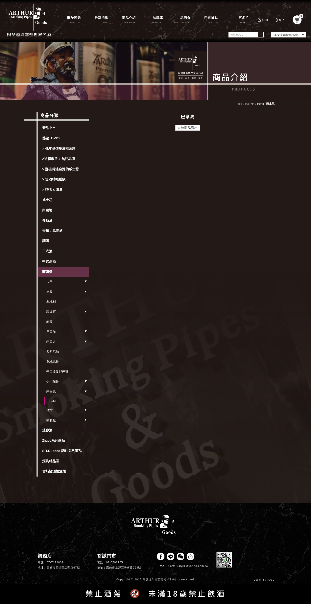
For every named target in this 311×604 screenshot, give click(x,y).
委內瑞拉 (52, 381)
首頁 (240, 103)
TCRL (53, 401)
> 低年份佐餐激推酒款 (59, 148)
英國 (49, 292)
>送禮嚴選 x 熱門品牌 (58, 159)
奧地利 (51, 301)
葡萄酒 (47, 220)
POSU (271, 579)
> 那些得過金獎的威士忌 (60, 169)
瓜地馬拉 (52, 361)
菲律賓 (51, 311)
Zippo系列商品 (53, 440)
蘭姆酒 (47, 272)
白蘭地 (47, 210)
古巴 (49, 281)
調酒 (45, 241)
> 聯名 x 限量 (52, 189)
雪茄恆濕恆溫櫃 (54, 471)
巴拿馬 (51, 391)
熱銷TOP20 (51, 138)
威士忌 (47, 200)
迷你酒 (47, 430)
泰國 (49, 322)
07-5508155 (114, 562)
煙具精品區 (50, 461)
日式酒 (47, 251)
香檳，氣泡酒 (52, 231)
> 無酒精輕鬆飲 (53, 179)
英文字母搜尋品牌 (286, 34)
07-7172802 (55, 562)
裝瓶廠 (51, 420)
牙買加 (51, 331)
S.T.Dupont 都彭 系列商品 (62, 451)
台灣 (49, 410)
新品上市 (49, 128)
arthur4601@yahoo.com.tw (189, 566)
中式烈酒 (49, 261)
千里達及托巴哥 (57, 371)
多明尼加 (52, 351)
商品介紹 (249, 103)
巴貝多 (51, 342)
